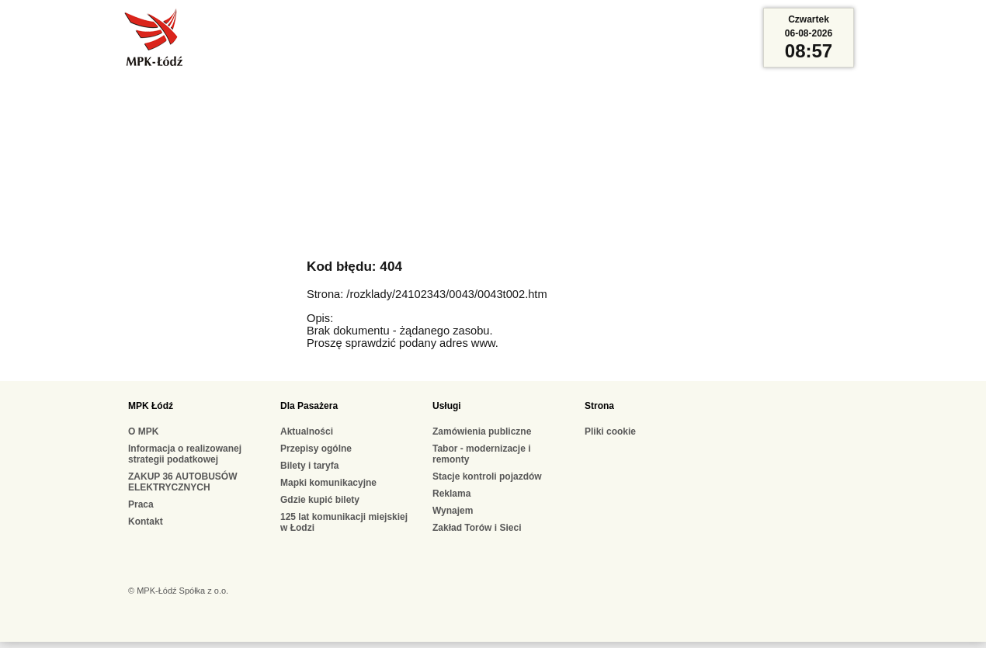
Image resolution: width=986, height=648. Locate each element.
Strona (599, 405)
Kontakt (145, 521)
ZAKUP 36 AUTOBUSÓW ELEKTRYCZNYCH (182, 482)
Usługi (446, 405)
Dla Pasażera (309, 405)
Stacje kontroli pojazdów (487, 476)
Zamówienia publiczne (481, 431)
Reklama (451, 493)
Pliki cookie (610, 431)
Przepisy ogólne (316, 448)
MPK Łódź (150, 405)
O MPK (143, 431)
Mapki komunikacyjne (328, 482)
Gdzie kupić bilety (319, 499)
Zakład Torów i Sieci (476, 527)
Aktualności (306, 431)
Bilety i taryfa (309, 465)
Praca (141, 504)
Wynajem (452, 510)
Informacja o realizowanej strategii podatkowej (184, 454)
